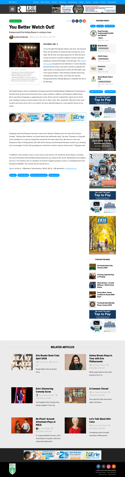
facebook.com (71, 168)
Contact (96, 2)
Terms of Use (102, 474)
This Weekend (110, 26)
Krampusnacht (53, 175)
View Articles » (109, 186)
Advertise (62, 2)
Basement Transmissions (39, 175)
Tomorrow (100, 26)
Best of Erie (45, 2)
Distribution (72, 2)
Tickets (54, 2)
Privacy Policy (112, 474)
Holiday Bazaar (23, 175)
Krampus (13, 175)
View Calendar (110, 91)
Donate (36, 2)
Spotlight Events (15, 21)
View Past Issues (95, 149)
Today (93, 26)
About (88, 2)
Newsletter (112, 2)
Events (103, 2)
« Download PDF (97, 185)
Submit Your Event (96, 91)
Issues (81, 2)
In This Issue (111, 149)
